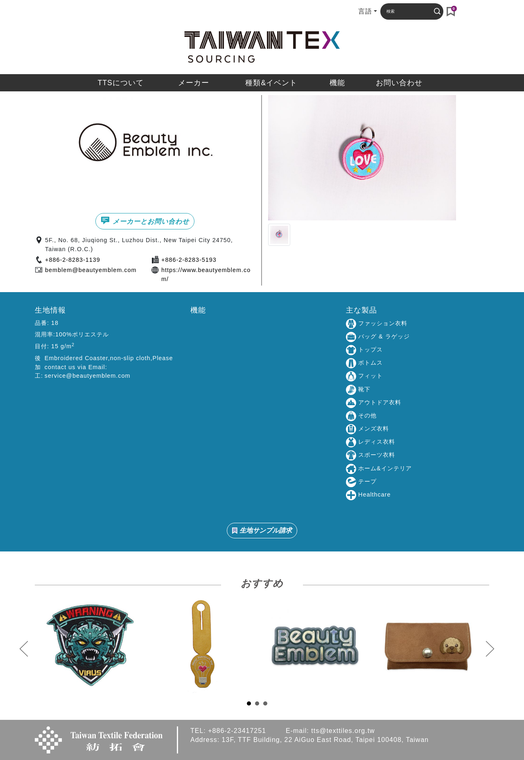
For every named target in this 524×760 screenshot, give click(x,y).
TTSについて (120, 83)
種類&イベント (271, 83)
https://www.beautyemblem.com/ (206, 274)
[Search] (407, 11)
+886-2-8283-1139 (72, 259)
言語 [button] (365, 11)
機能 (337, 83)
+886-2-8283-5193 (189, 259)
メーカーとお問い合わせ (145, 220)
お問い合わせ (399, 83)
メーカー (193, 83)
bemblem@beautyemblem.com (90, 270)
